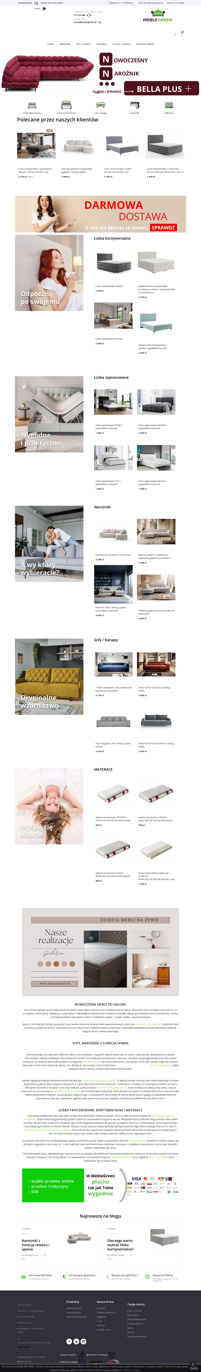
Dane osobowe (134, 1310)
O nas (99, 1321)
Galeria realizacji (73, 1308)
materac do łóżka (137, 1140)
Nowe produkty (73, 1312)
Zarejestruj (127, 2)
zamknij (194, 1368)
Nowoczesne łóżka (100, 73)
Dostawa (101, 1308)
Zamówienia (133, 1315)
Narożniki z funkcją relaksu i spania (36, 1244)
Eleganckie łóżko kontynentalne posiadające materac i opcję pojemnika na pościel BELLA (156, 289)
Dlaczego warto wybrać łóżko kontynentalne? (120, 1244)
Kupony (130, 1332)
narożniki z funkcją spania (66, 1091)
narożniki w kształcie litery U (112, 1087)
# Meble (26, 1228)
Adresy (130, 1328)
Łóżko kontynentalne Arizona (109, 338)
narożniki (140, 1024)
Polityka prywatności (106, 1312)
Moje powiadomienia (137, 1336)
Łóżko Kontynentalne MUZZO (109, 286)
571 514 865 (80, 15)
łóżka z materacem (158, 1157)
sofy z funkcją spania (161, 1065)
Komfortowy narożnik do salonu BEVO (113, 555)
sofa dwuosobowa (91, 1061)
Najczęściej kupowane (76, 1316)
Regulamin (101, 1316)
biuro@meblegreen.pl (87, 22)
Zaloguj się (114, 2)
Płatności (101, 1325)
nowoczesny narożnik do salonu (98, 1080)
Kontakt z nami (104, 1329)
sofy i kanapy (153, 1024)
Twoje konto (136, 1304)
